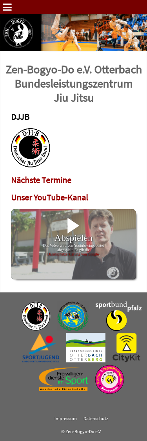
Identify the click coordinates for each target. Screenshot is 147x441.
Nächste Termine (41, 180)
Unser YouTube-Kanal (49, 197)
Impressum (65, 418)
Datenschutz (95, 418)
